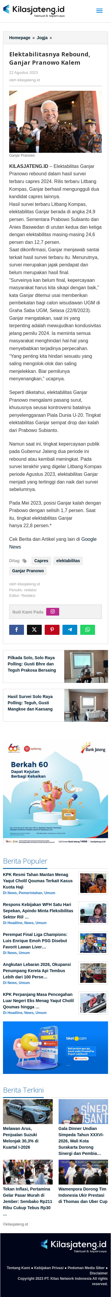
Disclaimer (99, 1273)
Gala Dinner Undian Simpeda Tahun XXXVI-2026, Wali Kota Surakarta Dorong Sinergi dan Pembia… (81, 1141)
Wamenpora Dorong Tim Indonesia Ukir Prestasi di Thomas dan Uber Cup (83, 1195)
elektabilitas (68, 560)
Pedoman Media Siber (86, 1268)
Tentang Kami (18, 1268)
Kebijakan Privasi (48, 1268)
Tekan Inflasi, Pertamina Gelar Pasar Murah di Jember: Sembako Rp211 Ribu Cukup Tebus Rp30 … (27, 1201)
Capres (41, 560)
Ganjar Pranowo (28, 570)
